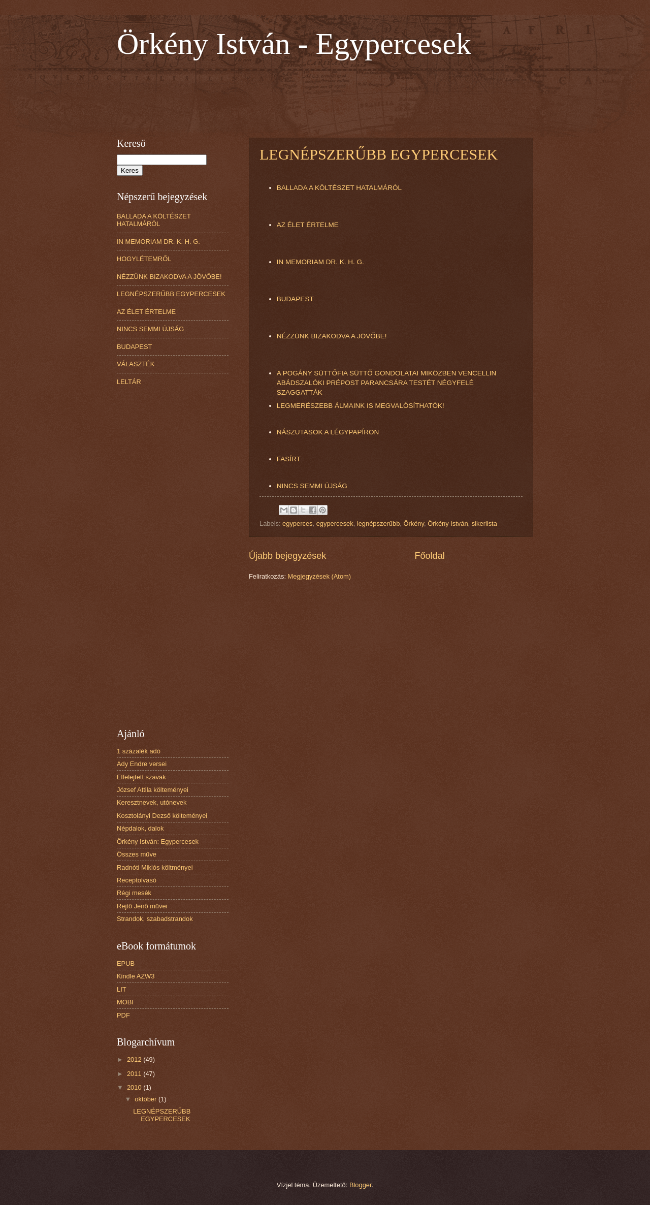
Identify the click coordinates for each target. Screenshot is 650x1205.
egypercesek (334, 523)
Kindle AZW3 (135, 976)
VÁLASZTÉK (135, 364)
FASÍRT (289, 459)
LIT (121, 989)
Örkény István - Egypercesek (294, 43)
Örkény (413, 523)
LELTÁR (129, 382)
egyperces (297, 523)
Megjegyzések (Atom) (319, 576)
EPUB (126, 963)
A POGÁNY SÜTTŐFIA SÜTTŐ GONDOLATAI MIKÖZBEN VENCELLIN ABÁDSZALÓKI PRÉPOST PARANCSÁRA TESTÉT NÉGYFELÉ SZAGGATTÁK (387, 382)
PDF (123, 1015)
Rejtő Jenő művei (142, 906)
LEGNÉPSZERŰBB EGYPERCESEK (378, 154)
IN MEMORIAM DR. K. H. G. (320, 262)
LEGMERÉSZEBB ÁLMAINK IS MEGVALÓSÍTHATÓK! (360, 405)
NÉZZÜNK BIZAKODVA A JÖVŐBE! (332, 336)
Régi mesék (134, 893)
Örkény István (448, 523)
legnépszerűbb (378, 523)
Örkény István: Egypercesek (158, 841)
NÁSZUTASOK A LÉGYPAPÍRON (328, 432)
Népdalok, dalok (140, 828)
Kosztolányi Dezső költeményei (162, 815)
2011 (135, 1073)
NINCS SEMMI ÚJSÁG (312, 486)
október (146, 1099)
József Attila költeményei (152, 790)
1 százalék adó (138, 751)
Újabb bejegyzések (287, 556)
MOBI (125, 1002)
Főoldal (430, 556)
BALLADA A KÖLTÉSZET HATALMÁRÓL (339, 188)
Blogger (360, 1185)
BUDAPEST (295, 299)
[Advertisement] (301, 97)
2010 (135, 1087)
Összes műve (136, 854)
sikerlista (484, 523)
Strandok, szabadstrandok (155, 919)
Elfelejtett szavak (141, 777)
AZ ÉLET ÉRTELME (308, 225)
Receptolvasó (136, 880)
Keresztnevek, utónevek (151, 802)
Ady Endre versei (142, 764)
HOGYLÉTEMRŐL (144, 259)
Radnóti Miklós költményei (155, 867)
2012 (135, 1059)
